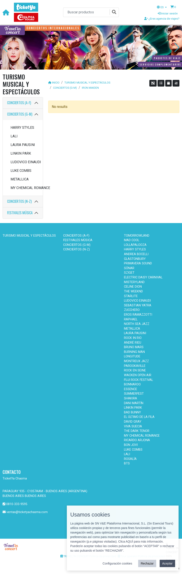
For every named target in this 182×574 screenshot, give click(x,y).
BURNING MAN (134, 352)
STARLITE (131, 296)
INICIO (56, 82)
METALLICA (20, 179)
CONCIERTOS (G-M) (19, 114)
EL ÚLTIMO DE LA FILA (139, 417)
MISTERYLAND (134, 282)
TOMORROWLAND (136, 235)
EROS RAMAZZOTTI (138, 314)
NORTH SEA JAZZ (136, 324)
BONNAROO (132, 384)
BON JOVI (131, 445)
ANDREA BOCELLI (136, 254)
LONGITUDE (132, 356)
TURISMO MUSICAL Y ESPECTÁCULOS (87, 82)
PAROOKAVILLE (134, 366)
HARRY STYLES (22, 128)
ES (160, 7)
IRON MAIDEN (90, 87)
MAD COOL (131, 240)
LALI (14, 136)
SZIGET (129, 273)
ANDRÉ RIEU (132, 342)
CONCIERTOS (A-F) (19, 102)
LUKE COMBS (21, 171)
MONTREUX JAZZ (136, 361)
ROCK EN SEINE (135, 370)
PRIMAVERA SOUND (138, 263)
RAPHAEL (131, 319)
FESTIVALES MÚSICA (20, 212)
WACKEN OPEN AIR (137, 375)
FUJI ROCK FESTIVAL (138, 380)
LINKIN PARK (21, 153)
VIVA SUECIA (133, 426)
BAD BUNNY (132, 412)
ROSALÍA (130, 459)
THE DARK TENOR (136, 431)
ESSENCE (130, 389)
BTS (127, 463)
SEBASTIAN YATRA (137, 305)
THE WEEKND (133, 291)
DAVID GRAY (132, 422)
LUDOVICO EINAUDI (24, 162)
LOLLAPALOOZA (135, 245)
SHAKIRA (130, 398)
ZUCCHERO (132, 310)
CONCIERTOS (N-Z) (19, 201)
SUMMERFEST (134, 394)
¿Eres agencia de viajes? (161, 18)
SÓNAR (129, 268)
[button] (173, 7)
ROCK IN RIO (133, 338)
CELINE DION (133, 287)
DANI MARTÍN (133, 403)
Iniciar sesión (168, 13)
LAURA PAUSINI (23, 145)
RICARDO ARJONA (137, 440)
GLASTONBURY (135, 259)
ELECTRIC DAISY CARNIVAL (143, 277)
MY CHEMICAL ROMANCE (24, 188)
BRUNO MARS (134, 347)
